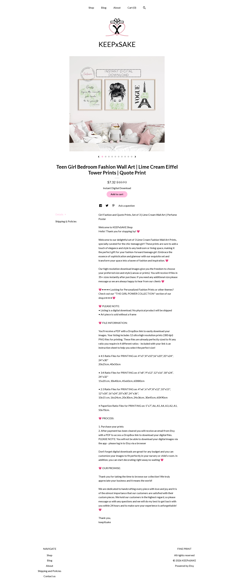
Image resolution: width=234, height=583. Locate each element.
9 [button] (128, 156)
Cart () (132, 7)
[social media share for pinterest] (113, 205)
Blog (103, 7)
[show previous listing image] (98, 157)
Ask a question (126, 205)
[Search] (144, 8)
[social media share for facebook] (100, 205)
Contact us (50, 576)
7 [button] (122, 156)
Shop (91, 7)
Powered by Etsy (184, 565)
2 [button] (105, 156)
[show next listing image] (135, 157)
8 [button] (125, 156)
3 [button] (109, 156)
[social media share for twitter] (107, 205)
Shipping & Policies (66, 221)
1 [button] (102, 156)
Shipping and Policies (49, 570)
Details (60, 214)
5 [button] (115, 156)
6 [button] (118, 156)
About (117, 7)
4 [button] (112, 156)
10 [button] (131, 156)
